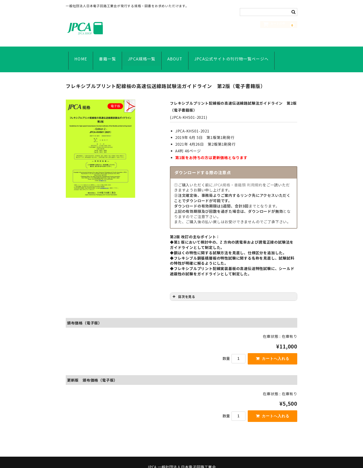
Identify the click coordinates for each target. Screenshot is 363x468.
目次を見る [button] (183, 284)
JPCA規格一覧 (139, 54)
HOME (78, 54)
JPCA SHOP (100, 28)
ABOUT (172, 54)
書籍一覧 (104, 54)
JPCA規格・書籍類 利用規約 (238, 173)
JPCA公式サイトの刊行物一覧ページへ (229, 54)
